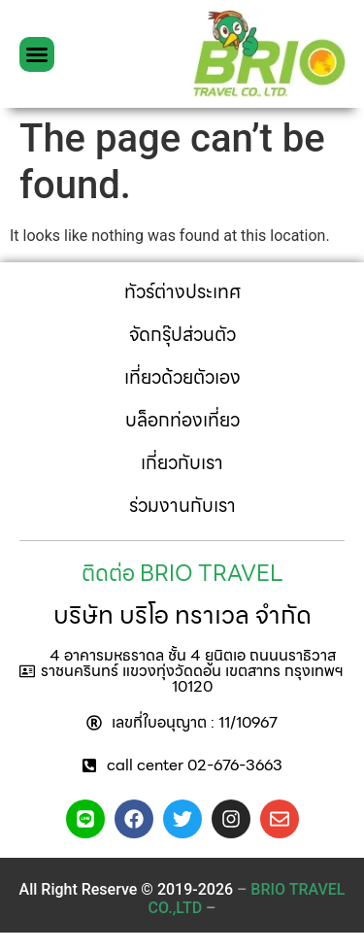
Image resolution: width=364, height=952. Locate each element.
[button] (36, 54)
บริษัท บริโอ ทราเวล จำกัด (182, 614)
